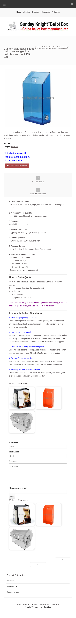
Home (18, 12)
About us (26, 12)
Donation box (11, 586)
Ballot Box (14, 147)
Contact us (45, 12)
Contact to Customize (18, 166)
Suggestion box (12, 592)
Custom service (44, 604)
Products (35, 12)
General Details (38, 179)
